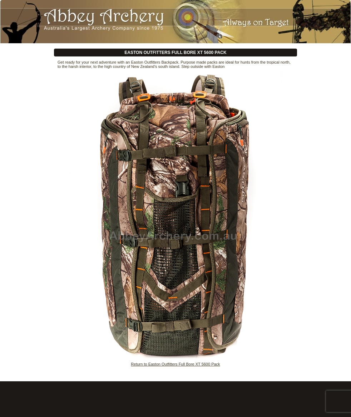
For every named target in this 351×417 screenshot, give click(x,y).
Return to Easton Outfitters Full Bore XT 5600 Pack (175, 364)
